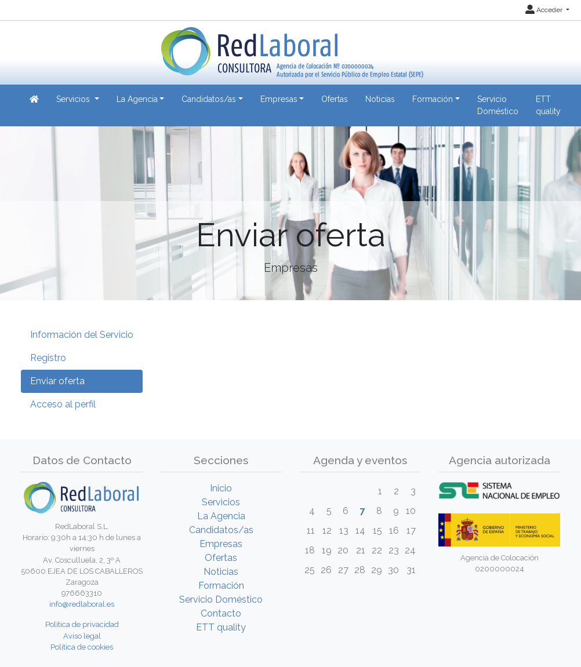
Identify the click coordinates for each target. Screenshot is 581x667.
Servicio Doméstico (497, 105)
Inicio (221, 488)
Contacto (221, 613)
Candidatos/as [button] (208, 99)
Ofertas (334, 99)
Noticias (380, 99)
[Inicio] (290, 48)
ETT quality (548, 105)
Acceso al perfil (63, 404)
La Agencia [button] (137, 99)
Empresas (220, 543)
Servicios (221, 502)
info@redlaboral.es (81, 604)
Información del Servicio (81, 334)
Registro (48, 357)
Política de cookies (81, 647)
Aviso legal (82, 636)
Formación (221, 585)
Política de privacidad (82, 624)
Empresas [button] (278, 99)
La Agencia (221, 516)
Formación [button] (432, 99)
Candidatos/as (221, 529)
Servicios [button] (74, 99)
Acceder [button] (544, 10)
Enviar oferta (57, 381)
